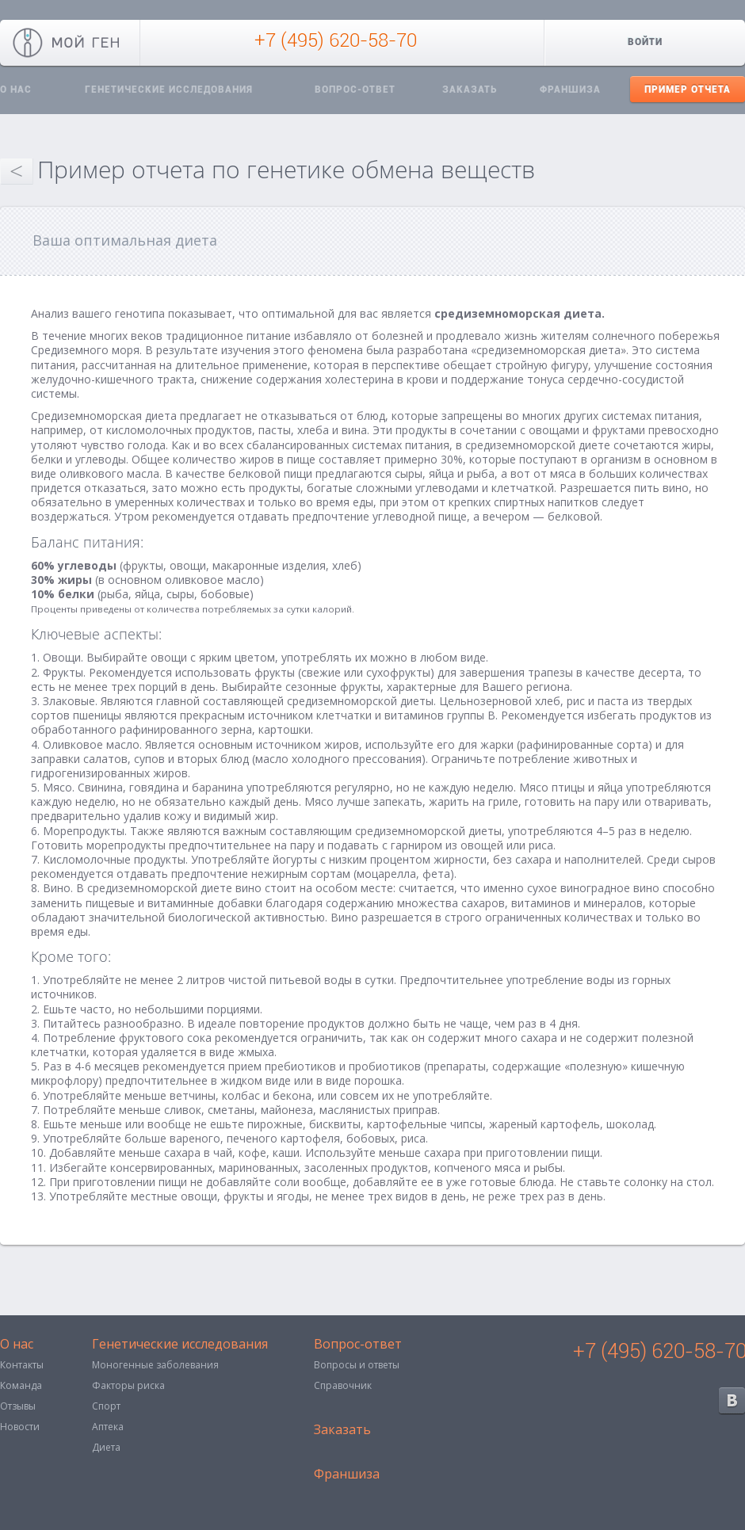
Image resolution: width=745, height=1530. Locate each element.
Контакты (22, 1365)
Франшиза (570, 89)
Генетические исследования (169, 89)
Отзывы (18, 1406)
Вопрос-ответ (355, 89)
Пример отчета (687, 89)
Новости (20, 1426)
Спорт (106, 1406)
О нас (16, 1345)
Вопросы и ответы (356, 1365)
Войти (645, 42)
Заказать (469, 89)
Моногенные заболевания (155, 1365)
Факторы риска (128, 1385)
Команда (21, 1385)
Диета (106, 1447)
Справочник (343, 1385)
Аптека (108, 1426)
